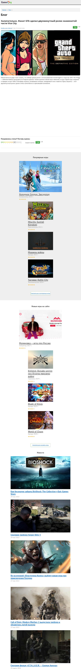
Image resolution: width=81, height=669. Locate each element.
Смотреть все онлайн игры (40, 445)
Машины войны (36, 252)
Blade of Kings (35, 404)
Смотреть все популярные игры (40, 293)
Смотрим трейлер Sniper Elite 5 (26, 535)
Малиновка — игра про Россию (35, 343)
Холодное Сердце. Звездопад (34, 194)
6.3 (14, 142)
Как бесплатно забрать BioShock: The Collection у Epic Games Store (39, 493)
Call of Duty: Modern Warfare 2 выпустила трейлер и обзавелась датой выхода (35, 623)
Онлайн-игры (4, 28)
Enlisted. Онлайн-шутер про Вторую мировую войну (40, 374)
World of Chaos (35, 431)
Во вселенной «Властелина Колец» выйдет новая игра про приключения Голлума (38, 577)
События (10, 28)
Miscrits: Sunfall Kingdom (36, 223)
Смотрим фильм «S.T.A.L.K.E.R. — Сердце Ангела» (34, 665)
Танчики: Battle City (38, 280)
